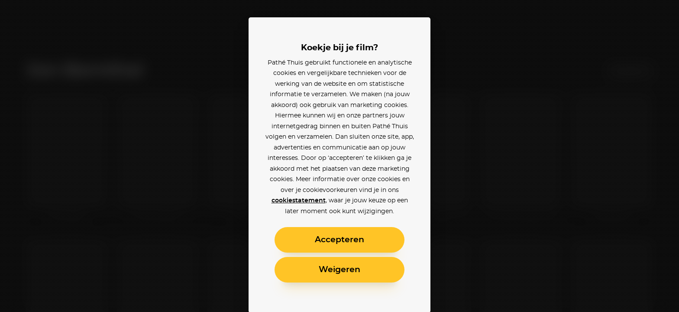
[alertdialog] (339, 156)
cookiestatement (299, 201)
